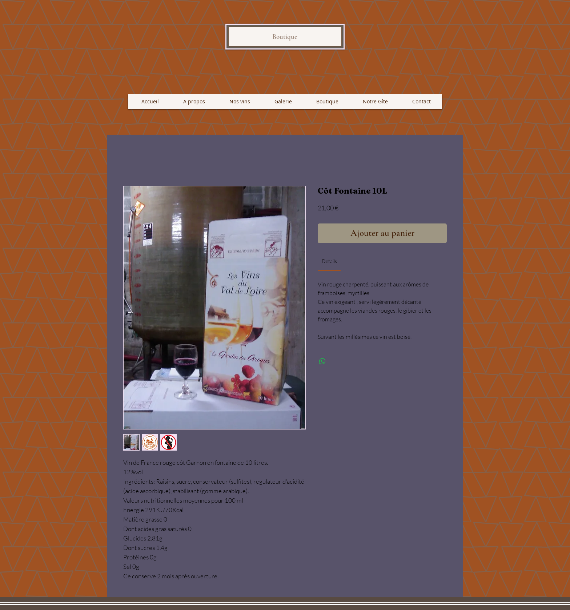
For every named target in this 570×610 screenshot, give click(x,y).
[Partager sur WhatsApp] (322, 361)
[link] (329, 261)
